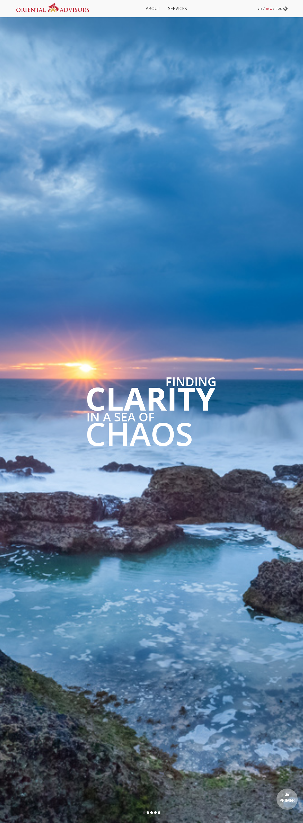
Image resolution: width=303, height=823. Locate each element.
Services (177, 8)
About (153, 8)
